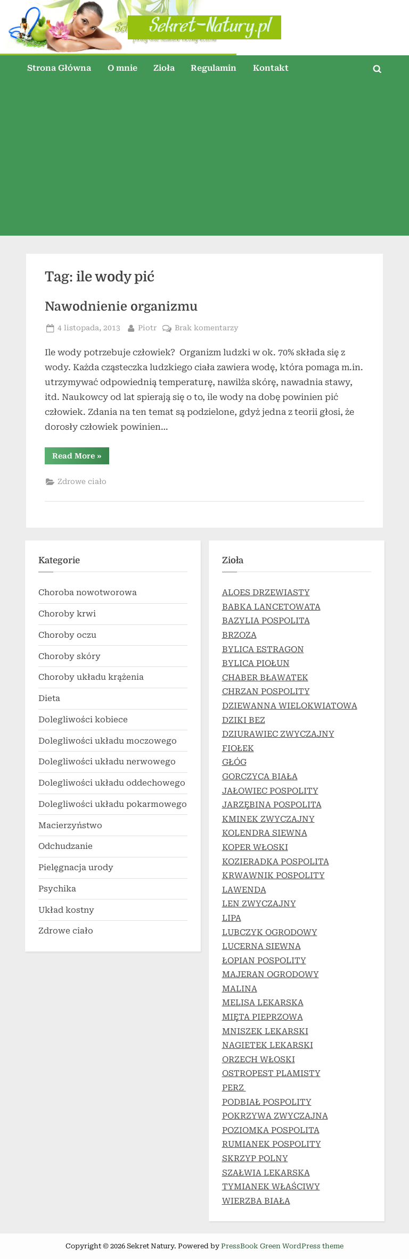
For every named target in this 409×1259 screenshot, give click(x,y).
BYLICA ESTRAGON (263, 649)
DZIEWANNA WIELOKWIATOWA (289, 706)
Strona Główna (59, 68)
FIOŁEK (238, 748)
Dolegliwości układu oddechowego (111, 783)
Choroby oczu (67, 635)
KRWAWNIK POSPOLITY (273, 875)
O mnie (122, 68)
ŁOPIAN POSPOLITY (264, 960)
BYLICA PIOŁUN (256, 663)
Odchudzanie (65, 846)
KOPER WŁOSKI (255, 847)
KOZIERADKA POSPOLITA (275, 861)
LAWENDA (244, 890)
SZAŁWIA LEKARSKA (266, 1173)
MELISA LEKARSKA (263, 1002)
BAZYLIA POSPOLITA (266, 621)
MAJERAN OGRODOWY (270, 974)
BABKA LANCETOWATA (271, 607)
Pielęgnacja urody (75, 867)
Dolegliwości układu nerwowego (107, 761)
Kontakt (271, 68)
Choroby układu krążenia (91, 677)
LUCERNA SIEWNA (261, 946)
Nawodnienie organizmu (121, 306)
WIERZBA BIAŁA (256, 1201)
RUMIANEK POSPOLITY (271, 1144)
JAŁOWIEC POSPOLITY (270, 791)
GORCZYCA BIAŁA (260, 776)
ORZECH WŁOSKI (258, 1059)
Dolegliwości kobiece (83, 719)
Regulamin (213, 68)
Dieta (49, 698)
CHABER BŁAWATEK (265, 677)
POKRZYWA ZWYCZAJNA (275, 1116)
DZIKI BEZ (243, 720)
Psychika (57, 889)
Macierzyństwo (70, 825)
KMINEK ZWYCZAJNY (268, 819)
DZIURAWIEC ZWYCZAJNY (278, 734)
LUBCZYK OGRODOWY (269, 932)
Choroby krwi (67, 614)
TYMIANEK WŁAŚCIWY (271, 1186)
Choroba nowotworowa (87, 592)
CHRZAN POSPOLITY (266, 691)
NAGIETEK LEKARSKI (267, 1045)
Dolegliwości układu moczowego (107, 741)
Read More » (80, 457)
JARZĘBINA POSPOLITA (272, 805)
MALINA (239, 989)
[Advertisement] (204, 161)
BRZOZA (239, 635)
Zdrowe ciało (82, 481)
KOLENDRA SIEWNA (264, 833)
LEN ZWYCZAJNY (259, 903)
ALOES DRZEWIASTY (266, 592)
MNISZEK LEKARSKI (265, 1031)
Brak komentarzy (207, 328)
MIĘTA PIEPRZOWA (262, 1017)
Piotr (147, 327)
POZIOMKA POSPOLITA (271, 1130)
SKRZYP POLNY (255, 1158)
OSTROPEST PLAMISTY (271, 1073)
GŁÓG (234, 762)
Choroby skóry (69, 656)
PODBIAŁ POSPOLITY (267, 1102)
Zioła (164, 68)
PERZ (234, 1088)
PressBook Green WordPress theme (282, 1246)
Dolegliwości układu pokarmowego (112, 804)
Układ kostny (66, 910)
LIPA (231, 918)
